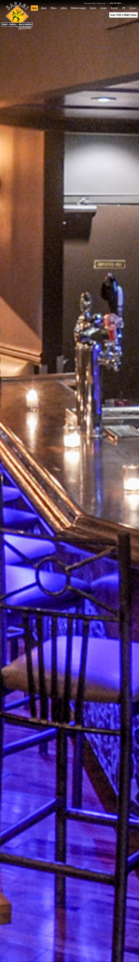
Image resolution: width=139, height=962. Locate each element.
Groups (103, 8)
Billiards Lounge (78, 8)
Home (34, 8)
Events (93, 8)
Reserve (114, 8)
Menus (53, 8)
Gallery (64, 8)
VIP (123, 8)
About (44, 8)
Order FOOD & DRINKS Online (123, 15)
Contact (133, 8)
